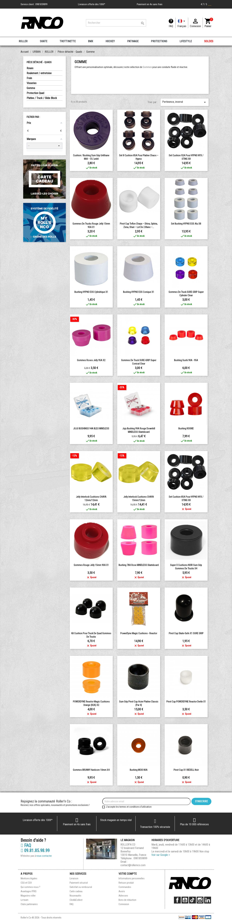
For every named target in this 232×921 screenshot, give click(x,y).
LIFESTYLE (186, 41)
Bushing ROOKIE (186, 428)
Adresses (123, 895)
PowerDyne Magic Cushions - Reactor (138, 633)
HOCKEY (110, 41)
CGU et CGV (26, 882)
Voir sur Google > (160, 855)
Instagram (200, 900)
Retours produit (126, 882)
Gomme (31, 88)
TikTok (192, 900)
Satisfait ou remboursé (81, 887)
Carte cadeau (76, 891)
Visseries (31, 83)
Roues (30, 68)
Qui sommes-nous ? (30, 887)
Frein (29, 78)
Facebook (177, 900)
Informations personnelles (132, 878)
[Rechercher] (116, 22)
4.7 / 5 (206, 4)
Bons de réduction (127, 900)
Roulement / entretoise (39, 73)
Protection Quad (35, 93)
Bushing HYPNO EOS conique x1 (138, 292)
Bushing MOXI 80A (138, 770)
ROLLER (23, 41)
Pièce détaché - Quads (39, 62)
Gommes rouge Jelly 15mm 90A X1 (91, 565)
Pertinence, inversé (184, 102)
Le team (24, 900)
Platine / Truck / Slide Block (42, 98)
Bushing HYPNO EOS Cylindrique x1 (91, 292)
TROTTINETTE (68, 41)
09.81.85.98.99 (35, 850)
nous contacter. (44, 855)
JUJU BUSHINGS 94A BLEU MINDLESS (91, 428)
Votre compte (128, 873)
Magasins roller (28, 895)
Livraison (74, 878)
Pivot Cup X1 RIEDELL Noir (186, 770)
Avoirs (122, 891)
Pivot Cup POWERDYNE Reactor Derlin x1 (186, 701)
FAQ (171, 26)
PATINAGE (133, 41)
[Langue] (181, 23)
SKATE (43, 41)
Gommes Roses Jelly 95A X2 (91, 360)
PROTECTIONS (159, 41)
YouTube (184, 900)
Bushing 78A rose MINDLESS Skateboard (139, 565)
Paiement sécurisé (79, 882)
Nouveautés (75, 895)
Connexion (124, 904)
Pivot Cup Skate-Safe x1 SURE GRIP (186, 633)
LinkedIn (207, 900)
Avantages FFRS (28, 891)
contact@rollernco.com (133, 865)
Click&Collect (76, 900)
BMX (90, 41)
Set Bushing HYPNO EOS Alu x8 (186, 223)
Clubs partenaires (29, 904)
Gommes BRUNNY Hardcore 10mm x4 (91, 770)
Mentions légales (29, 878)
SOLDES (208, 41)
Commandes (125, 887)
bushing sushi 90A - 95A (186, 360)
